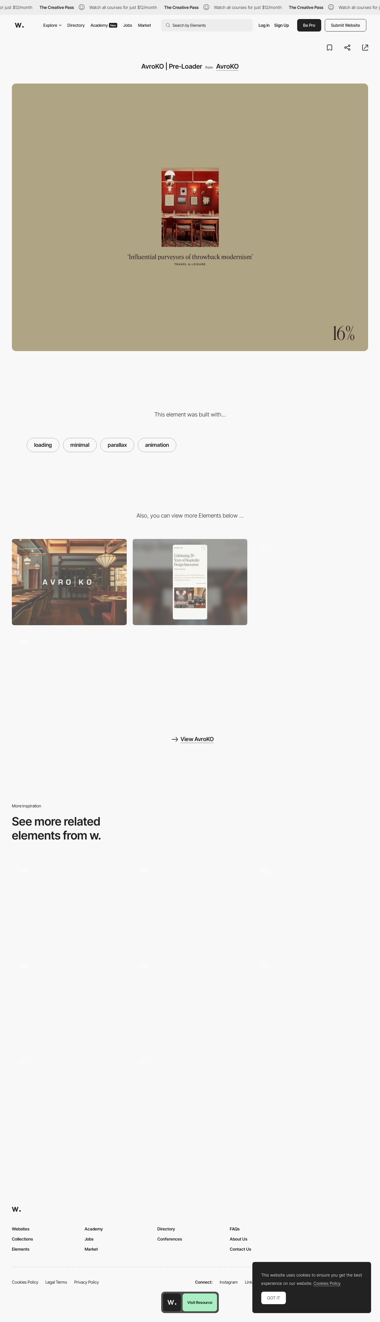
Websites (20, 1228)
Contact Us (240, 1249)
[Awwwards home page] (172, 1302)
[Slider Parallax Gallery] (190, 999)
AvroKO (227, 66)
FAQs (235, 1228)
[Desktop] (69, 582)
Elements (20, 1249)
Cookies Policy (25, 1282)
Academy (104, 25)
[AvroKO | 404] (69, 674)
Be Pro (309, 25)
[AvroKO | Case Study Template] (310, 582)
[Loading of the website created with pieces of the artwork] (190, 904)
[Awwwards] (19, 25)
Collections (22, 1238)
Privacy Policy (86, 1282)
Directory (76, 25)
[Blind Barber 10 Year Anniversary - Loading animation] (69, 902)
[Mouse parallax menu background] (69, 997)
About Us (238, 1238)
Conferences (169, 1238)
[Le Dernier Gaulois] (190, 1092)
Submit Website (345, 25)
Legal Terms (56, 1282)
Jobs (127, 25)
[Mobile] (190, 582)
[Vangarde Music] (310, 902)
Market (144, 25)
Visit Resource (199, 1302)
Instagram (229, 1282)
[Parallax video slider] (69, 1094)
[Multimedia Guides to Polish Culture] (310, 997)
